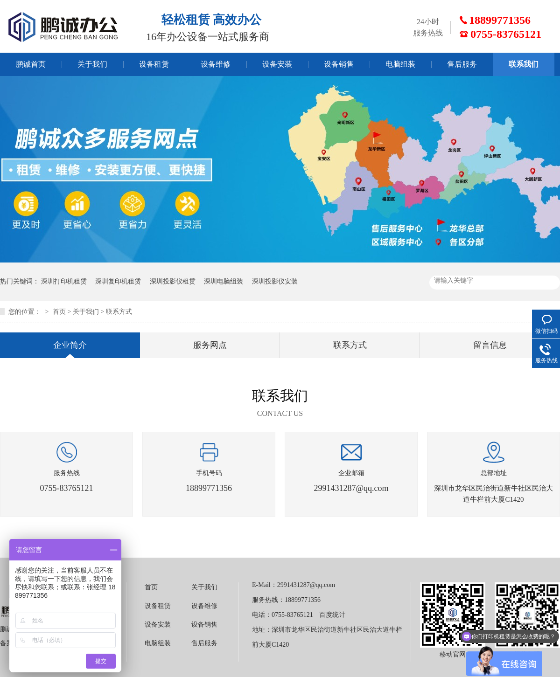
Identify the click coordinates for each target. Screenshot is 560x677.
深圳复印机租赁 (118, 281)
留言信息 (490, 345)
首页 (59, 311)
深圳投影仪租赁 (173, 281)
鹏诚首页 (31, 64)
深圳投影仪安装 (275, 281)
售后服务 (462, 64)
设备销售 (339, 64)
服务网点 (210, 345)
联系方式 (119, 311)
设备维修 (216, 64)
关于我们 (92, 64)
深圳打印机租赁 (64, 281)
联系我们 (524, 64)
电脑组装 (400, 64)
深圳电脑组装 (223, 281)
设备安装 (277, 64)
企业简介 (70, 345)
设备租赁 (154, 64)
